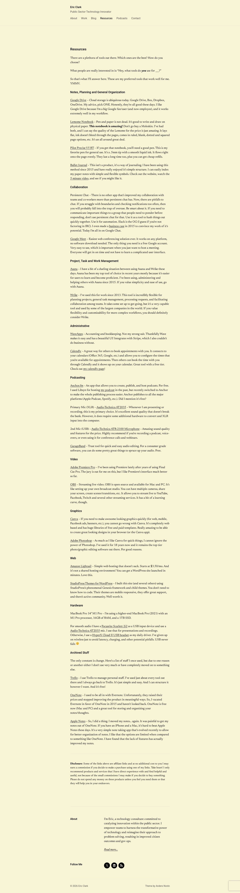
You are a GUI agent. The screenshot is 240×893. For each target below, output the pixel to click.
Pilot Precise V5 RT (82, 148)
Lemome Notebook (81, 122)
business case (116, 226)
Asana (73, 269)
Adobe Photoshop (81, 540)
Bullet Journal (78, 165)
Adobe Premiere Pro (82, 467)
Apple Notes (77, 721)
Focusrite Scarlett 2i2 (114, 626)
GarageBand (77, 446)
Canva (74, 519)
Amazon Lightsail (80, 566)
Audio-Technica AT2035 (111, 407)
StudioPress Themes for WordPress (91, 583)
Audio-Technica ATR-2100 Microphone (115, 429)
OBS (73, 484)
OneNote (76, 695)
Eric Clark (75, 7)
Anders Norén (163, 886)
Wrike (73, 295)
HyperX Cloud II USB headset (110, 635)
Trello (74, 678)
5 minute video (79, 178)
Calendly (75, 351)
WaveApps (76, 334)
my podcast (108, 390)
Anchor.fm (76, 385)
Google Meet (78, 239)
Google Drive (78, 100)
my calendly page (93, 369)
